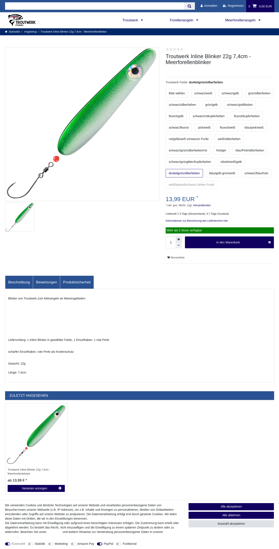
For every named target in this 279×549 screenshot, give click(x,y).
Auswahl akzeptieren (231, 523)
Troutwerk (130, 20)
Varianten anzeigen (42, 488)
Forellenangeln (182, 20)
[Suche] (189, 6)
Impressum (54, 532)
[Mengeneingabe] (171, 242)
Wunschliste (176, 257)
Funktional (130, 543)
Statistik (40, 543)
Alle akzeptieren (231, 506)
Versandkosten (201, 205)
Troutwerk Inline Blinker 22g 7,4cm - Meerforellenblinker (29, 471)
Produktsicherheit (77, 282)
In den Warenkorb (243, 242)
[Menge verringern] (179, 245)
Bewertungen (46, 282)
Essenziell (18, 543)
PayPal (108, 543)
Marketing (61, 543)
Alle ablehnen (231, 515)
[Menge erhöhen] (179, 239)
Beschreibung (19, 282)
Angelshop (30, 31)
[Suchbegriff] (94, 6)
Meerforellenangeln (241, 20)
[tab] (19, 282)
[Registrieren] (233, 6)
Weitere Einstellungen (154, 543)
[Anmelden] (209, 6)
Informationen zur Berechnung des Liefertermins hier (197, 220)
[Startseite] (12, 31)
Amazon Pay (85, 543)
